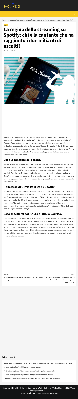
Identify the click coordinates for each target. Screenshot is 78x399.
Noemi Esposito (20, 51)
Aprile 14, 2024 (9, 51)
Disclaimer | (46, 393)
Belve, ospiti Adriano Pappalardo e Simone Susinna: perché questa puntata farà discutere (38, 363)
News (5, 25)
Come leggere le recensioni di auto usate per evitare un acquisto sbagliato (32, 378)
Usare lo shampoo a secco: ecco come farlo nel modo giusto (21, 277)
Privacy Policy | (36, 393)
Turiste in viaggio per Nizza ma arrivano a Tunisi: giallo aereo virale (29, 371)
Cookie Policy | (26, 393)
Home (4, 20)
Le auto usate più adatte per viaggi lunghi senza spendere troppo (28, 375)
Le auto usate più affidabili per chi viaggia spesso (22, 367)
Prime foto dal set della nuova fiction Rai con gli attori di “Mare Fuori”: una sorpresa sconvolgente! (56, 278)
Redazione (53, 393)
